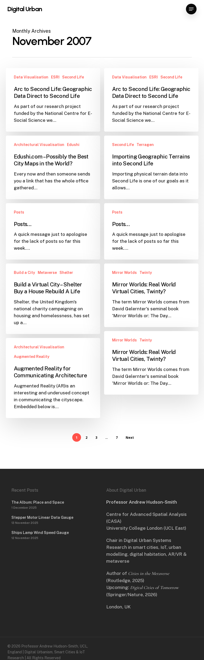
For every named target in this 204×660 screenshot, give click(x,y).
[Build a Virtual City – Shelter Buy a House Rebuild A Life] (53, 306)
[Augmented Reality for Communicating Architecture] (53, 385)
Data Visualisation (31, 77)
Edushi (73, 145)
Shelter (66, 280)
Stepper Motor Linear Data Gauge (42, 517)
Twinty (145, 283)
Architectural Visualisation (39, 145)
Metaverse (47, 280)
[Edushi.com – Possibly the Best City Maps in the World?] (53, 167)
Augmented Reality (31, 364)
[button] (191, 9)
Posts (19, 219)
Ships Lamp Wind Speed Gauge (40, 532)
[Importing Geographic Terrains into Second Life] (151, 167)
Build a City (24, 280)
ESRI (55, 77)
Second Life (73, 77)
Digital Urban (24, 9)
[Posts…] (53, 238)
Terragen (145, 145)
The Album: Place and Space (37, 502)
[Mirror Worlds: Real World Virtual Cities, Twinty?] (151, 306)
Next (130, 437)
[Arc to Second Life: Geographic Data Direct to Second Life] (53, 100)
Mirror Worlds (124, 283)
